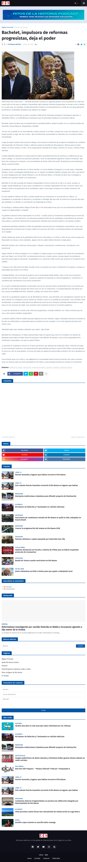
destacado (27, 367)
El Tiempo (5, 676)
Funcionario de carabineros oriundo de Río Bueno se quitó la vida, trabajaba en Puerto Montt (48, 519)
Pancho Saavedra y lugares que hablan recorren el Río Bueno (40, 475)
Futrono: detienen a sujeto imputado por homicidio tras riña (40, 539)
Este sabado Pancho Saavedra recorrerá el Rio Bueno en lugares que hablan (46, 485)
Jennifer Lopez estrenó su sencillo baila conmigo (35, 822)
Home (29, 858)
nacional (49, 367)
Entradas (8, 587)
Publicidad (56, 858)
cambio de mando (21, 27)
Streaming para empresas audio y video (16, 669)
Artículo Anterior (9, 437)
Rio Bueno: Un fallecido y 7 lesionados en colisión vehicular (39, 507)
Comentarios (9, 589)
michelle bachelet (38, 367)
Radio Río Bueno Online (10, 662)
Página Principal (7, 27)
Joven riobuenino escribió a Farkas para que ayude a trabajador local (43, 571)
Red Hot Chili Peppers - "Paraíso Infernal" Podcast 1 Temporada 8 (42, 769)
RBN (46, 855)
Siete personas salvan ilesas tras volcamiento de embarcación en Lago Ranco (47, 812)
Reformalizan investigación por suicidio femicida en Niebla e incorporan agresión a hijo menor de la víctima (42, 628)
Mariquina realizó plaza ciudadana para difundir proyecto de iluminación (45, 496)
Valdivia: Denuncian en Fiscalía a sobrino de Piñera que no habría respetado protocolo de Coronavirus (47, 551)
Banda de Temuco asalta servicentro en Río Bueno (36, 560)
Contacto (46, 858)
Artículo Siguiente (77, 437)
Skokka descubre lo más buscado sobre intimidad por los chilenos (43, 726)
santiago (56, 367)
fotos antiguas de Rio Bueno (12, 672)
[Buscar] (43, 646)
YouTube (37, 858)
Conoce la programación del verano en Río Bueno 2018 (37, 528)
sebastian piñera (66, 367)
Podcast (4, 666)
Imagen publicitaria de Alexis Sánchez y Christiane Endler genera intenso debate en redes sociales (50, 759)
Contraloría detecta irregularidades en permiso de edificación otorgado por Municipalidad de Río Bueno (46, 802)
